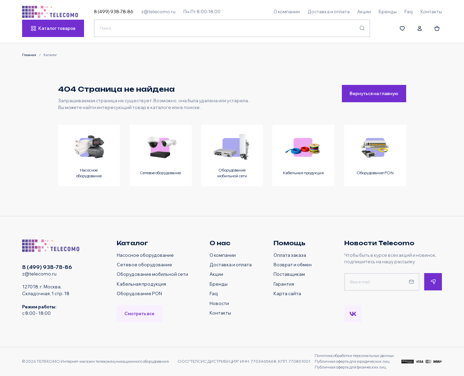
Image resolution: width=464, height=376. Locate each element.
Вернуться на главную (374, 93)
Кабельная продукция (141, 284)
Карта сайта (287, 293)
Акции (216, 274)
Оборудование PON (139, 293)
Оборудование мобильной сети (152, 274)
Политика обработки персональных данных (354, 355)
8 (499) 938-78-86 (113, 11)
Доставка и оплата (231, 264)
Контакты (220, 313)
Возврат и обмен (293, 264)
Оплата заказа (290, 255)
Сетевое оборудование (144, 264)
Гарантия (284, 284)
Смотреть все (139, 313)
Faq (214, 293)
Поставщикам (289, 274)
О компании (223, 255)
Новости (219, 303)
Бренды (219, 284)
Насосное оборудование (145, 255)
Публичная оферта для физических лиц (350, 367)
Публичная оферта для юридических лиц (352, 361)
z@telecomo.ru (158, 11)
